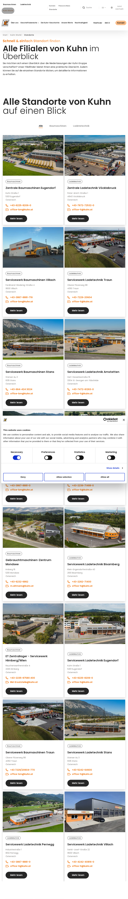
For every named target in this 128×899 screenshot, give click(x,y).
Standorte (53, 9)
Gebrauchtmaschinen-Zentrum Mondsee (28, 562)
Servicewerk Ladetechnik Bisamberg (93, 564)
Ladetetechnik (81, 126)
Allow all (105, 477)
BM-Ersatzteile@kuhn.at (22, 682)
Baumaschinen (9, 4)
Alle (41, 126)
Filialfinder (97, 23)
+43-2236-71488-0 (80, 485)
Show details (112, 468)
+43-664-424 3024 (19, 389)
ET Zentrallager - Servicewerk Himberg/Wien (27, 658)
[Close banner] (124, 420)
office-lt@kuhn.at (80, 209)
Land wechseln (117, 7)
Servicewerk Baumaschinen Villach (30, 280)
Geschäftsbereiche (29, 23)
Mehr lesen (16, 218)
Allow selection (64, 477)
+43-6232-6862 (17, 581)
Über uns (14, 23)
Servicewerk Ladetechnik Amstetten (93, 372)
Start (5, 35)
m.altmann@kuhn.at (20, 586)
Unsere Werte (67, 23)
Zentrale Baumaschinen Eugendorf (31, 188)
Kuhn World (8, 11)
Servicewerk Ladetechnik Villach (90, 844)
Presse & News (64, 6)
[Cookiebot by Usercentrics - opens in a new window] (105, 420)
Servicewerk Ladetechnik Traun (89, 280)
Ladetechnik (25, 4)
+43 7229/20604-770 (20, 769)
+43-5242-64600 (79, 769)
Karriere (52, 6)
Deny (23, 477)
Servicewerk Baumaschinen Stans (30, 372)
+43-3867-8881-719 (19, 297)
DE (103, 8)
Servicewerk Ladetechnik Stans (89, 752)
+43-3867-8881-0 (18, 485)
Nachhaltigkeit (81, 23)
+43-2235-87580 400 (20, 678)
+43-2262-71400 (79, 581)
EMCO (107, 23)
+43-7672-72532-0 (80, 205)
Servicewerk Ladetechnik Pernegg (30, 844)
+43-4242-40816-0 (80, 861)
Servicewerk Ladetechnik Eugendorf (92, 660)
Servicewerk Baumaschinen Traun (30, 752)
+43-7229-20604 (79, 297)
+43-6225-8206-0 (18, 205)
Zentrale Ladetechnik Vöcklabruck (91, 188)
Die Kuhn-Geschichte (50, 23)
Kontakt (121, 23)
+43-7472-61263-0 (80, 389)
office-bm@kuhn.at (19, 209)
